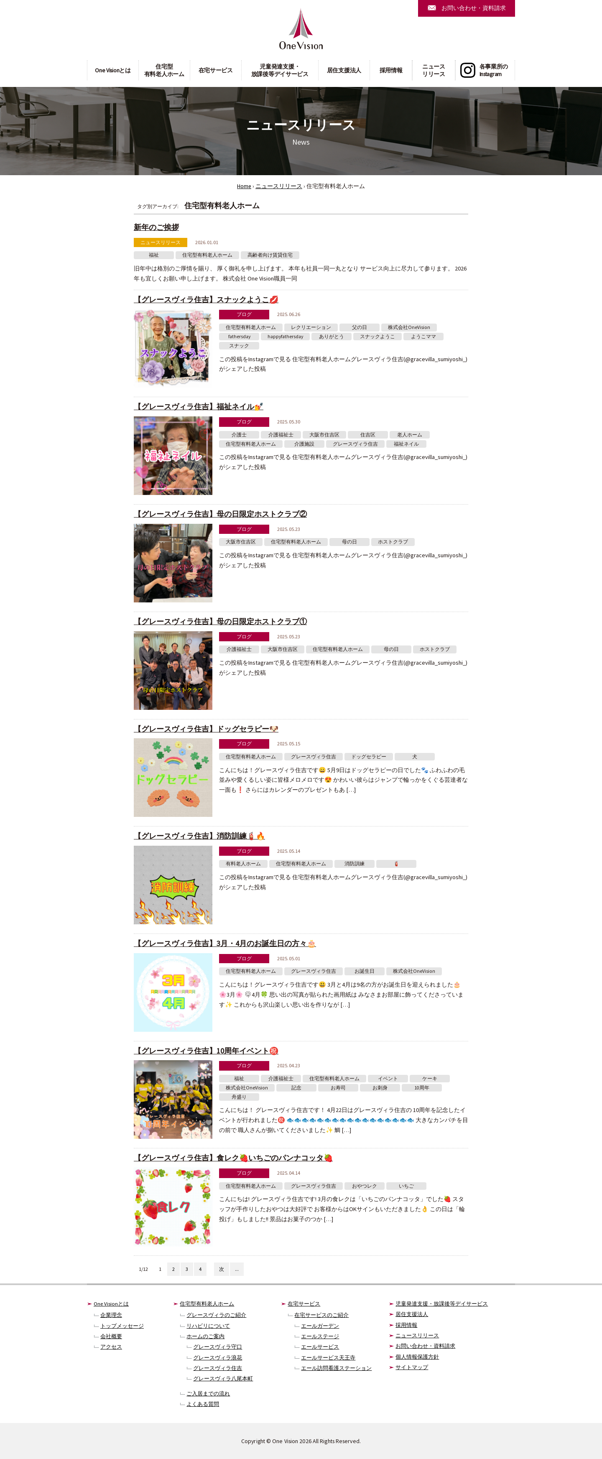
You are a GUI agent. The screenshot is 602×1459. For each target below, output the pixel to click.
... (237, 1269)
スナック (239, 346)
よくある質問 (202, 1404)
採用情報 (391, 70)
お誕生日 (365, 971)
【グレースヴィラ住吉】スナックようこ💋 (206, 299)
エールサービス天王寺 (328, 1357)
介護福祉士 (280, 435)
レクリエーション (311, 327)
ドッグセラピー (368, 757)
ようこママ (423, 336)
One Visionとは (113, 70)
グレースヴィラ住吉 (355, 444)
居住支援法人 (344, 70)
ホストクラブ (393, 542)
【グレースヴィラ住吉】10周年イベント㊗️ (206, 1051)
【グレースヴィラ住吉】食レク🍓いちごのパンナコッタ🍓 (233, 1158)
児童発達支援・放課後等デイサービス (280, 70)
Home (244, 186)
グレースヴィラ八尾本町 (223, 1378)
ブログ (244, 314)
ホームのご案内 (205, 1336)
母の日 (349, 542)
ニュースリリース (433, 70)
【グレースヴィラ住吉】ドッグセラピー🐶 (206, 729)
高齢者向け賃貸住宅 (270, 255)
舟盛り (239, 1097)
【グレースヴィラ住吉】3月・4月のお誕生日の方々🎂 (225, 943)
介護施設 (304, 444)
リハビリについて (208, 1326)
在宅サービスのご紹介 (321, 1315)
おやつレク (364, 1186)
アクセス (111, 1347)
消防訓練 (354, 864)
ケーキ (429, 1078)
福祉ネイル (406, 444)
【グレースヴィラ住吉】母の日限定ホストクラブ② (220, 514)
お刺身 (380, 1088)
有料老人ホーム (243, 864)
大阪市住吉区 (324, 435)
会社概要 (111, 1336)
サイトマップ (411, 1367)
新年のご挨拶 (156, 227)
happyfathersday (285, 336)
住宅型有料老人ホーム (164, 70)
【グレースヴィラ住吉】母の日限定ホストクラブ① (220, 621)
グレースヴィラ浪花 (217, 1357)
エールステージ (320, 1336)
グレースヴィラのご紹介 (216, 1315)
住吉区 (367, 435)
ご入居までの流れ (208, 1393)
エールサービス (320, 1347)
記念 (296, 1088)
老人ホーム (409, 435)
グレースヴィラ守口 (217, 1347)
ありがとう (331, 336)
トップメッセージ (122, 1326)
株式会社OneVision (409, 327)
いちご (406, 1186)
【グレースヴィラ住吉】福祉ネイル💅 (198, 406)
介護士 (239, 435)
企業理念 (111, 1315)
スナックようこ (377, 336)
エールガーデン (320, 1326)
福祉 (154, 255)
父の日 (359, 327)
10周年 (421, 1088)
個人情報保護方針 (417, 1357)
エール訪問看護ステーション (336, 1368)
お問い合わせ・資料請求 (425, 1346)
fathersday (239, 336)
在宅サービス (216, 70)
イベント (388, 1078)
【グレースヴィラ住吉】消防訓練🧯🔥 (199, 836)
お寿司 (338, 1088)
